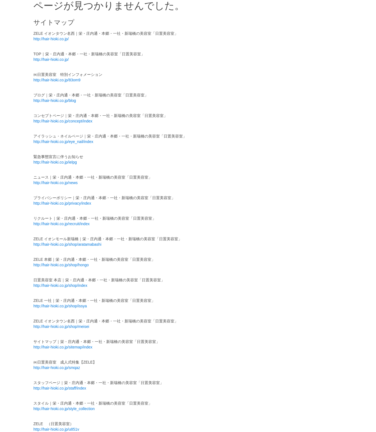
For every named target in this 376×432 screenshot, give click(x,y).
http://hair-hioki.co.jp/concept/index (62, 121)
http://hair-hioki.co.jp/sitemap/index (62, 347)
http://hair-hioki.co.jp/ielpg (55, 162)
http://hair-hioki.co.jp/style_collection (64, 409)
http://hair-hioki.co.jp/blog (54, 100)
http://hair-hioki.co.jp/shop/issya (60, 306)
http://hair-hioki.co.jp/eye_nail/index (63, 141)
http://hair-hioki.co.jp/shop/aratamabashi (67, 244)
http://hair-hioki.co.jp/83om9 (56, 80)
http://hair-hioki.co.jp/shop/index (60, 285)
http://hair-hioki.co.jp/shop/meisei (61, 326)
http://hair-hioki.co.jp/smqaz (56, 367)
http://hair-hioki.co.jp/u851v (56, 429)
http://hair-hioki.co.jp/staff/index (59, 388)
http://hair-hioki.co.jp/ (51, 39)
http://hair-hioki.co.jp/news (55, 183)
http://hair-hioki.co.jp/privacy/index (62, 203)
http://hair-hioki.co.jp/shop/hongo (61, 265)
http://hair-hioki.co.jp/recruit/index (61, 224)
